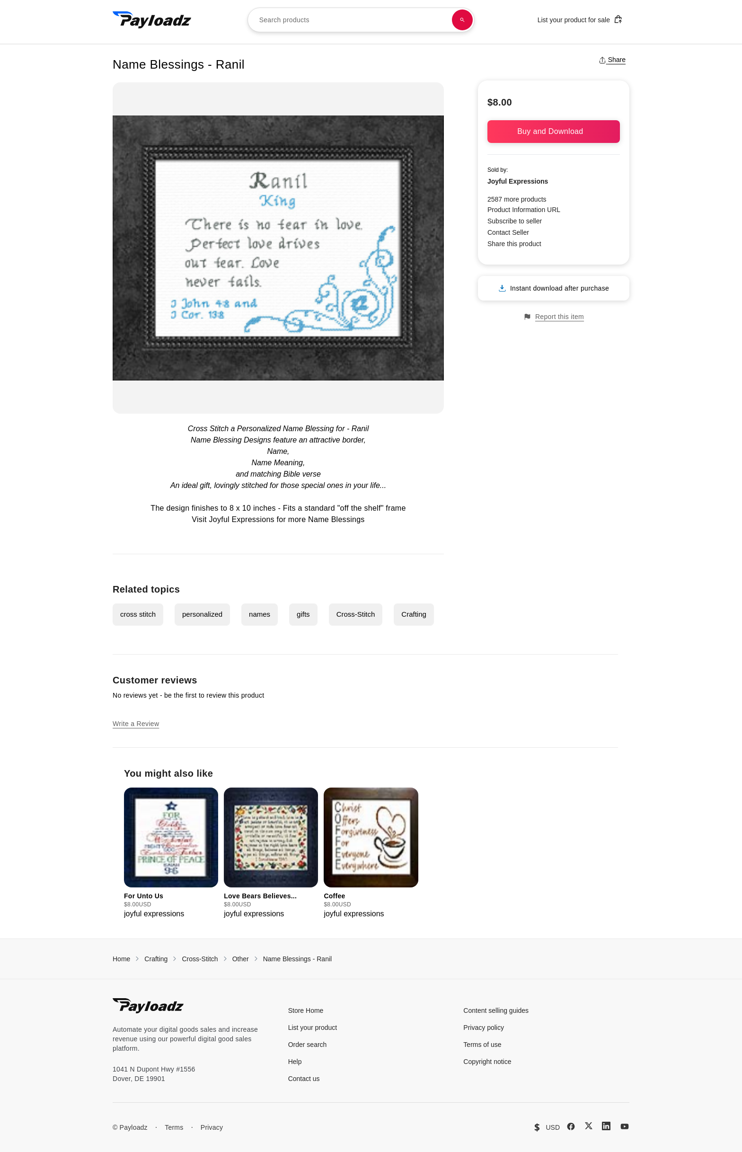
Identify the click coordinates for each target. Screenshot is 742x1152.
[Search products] (462, 19)
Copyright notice (487, 1061)
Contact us (304, 1078)
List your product (312, 1027)
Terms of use (482, 1044)
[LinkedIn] (606, 1126)
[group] (171, 854)
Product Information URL (523, 209)
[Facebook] (570, 1126)
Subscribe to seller (514, 221)
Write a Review (136, 723)
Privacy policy (483, 1027)
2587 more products (517, 199)
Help (295, 1061)
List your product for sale (580, 19)
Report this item (553, 317)
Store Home (306, 1010)
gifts (303, 614)
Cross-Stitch (355, 614)
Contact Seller (508, 232)
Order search (307, 1044)
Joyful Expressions (517, 181)
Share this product (514, 244)
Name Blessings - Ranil (297, 959)
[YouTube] (624, 1126)
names (259, 614)
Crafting (413, 614)
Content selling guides (496, 1010)
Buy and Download (553, 131)
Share (612, 59)
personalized (202, 614)
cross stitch (138, 614)
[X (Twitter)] (588, 1126)
